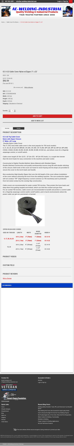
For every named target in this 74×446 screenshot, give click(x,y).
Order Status (4, 421)
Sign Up (65, 1)
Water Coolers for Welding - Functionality (48, 417)
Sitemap (21, 444)
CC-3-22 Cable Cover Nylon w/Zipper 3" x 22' (31, 22)
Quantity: (5, 110)
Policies (3, 419)
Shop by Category (5, 409)
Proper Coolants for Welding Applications (48, 421)
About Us (3, 415)
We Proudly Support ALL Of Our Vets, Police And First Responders (54, 415)
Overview (7, 128)
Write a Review (28, 87)
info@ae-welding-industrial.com (26, 1)
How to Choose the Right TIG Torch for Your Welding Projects (53, 412)
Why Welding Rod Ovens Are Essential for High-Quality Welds (53, 410)
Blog (2, 413)
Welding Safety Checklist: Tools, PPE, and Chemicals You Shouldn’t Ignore (55, 407)
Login (59, 1)
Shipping (3, 417)
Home (2, 22)
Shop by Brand (5, 411)
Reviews (19, 128)
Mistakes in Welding (43, 419)
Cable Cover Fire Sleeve (12, 22)
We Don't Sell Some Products (45, 423)
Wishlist (40, 380)
